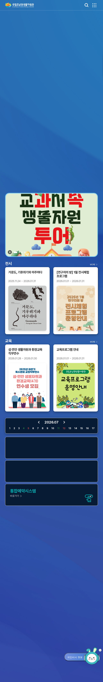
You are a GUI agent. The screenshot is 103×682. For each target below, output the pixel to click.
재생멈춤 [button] (10, 252)
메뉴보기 (94, 5)
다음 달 (64, 422)
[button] (15, 252)
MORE (92, 265)
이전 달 (39, 422)
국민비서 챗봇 (74, 657)
